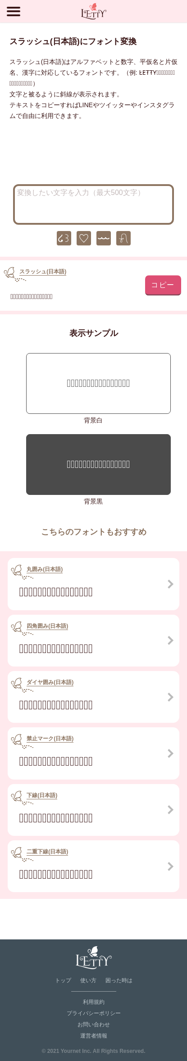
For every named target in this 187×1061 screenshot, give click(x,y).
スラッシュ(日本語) (42, 271)
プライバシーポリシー (94, 1013)
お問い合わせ (94, 1024)
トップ (63, 980)
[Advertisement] (94, 154)
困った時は (118, 980)
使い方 (88, 980)
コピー (163, 284)
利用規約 (94, 1002)
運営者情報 (93, 1036)
